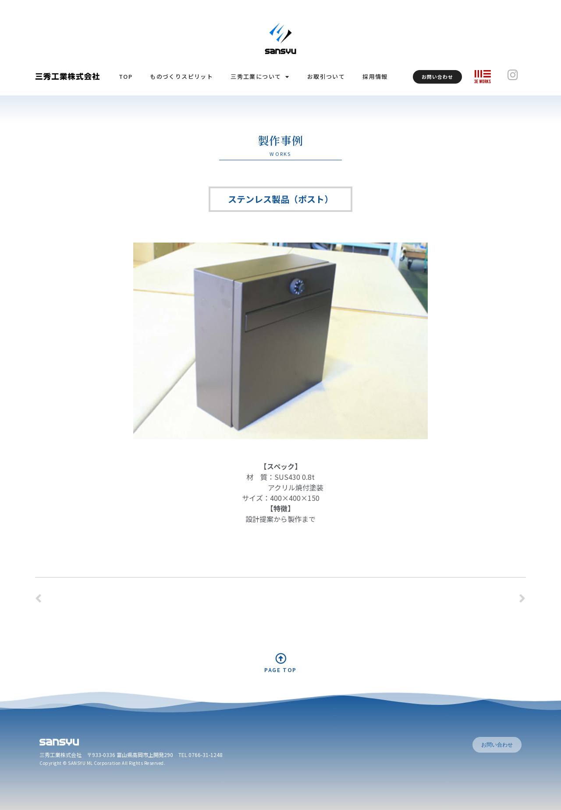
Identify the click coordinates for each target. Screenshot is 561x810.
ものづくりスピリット (181, 76)
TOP (125, 76)
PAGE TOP (280, 669)
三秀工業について (260, 77)
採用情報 (375, 76)
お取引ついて (326, 76)
